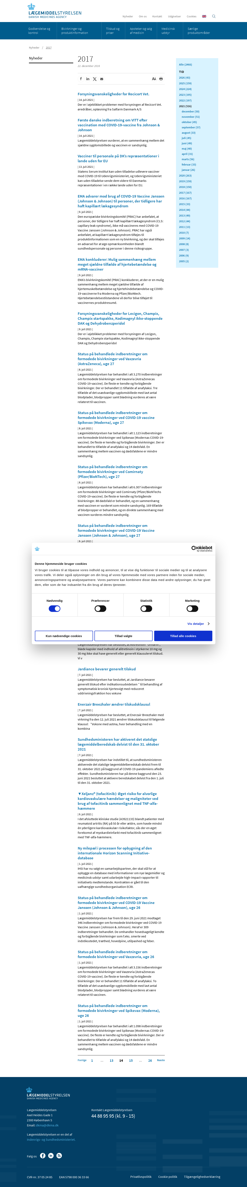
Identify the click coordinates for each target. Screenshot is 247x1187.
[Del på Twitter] (95, 79)
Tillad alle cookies (183, 636)
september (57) (191, 127)
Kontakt (157, 16)
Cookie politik (167, 1177)
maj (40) (187, 148)
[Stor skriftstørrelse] (154, 79)
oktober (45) (189, 122)
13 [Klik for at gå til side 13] (111, 1060)
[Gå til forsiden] (56, 10)
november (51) (191, 117)
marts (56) (188, 159)
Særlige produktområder (199, 31)
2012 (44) (184, 221)
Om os (143, 16)
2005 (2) (184, 261)
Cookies (191, 16)
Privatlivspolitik (141, 1177)
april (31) (187, 154)
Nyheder (128, 16)
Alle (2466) (185, 64)
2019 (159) (185, 181)
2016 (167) (185, 198)
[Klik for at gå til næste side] (161, 1060)
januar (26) (188, 170)
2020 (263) (185, 175)
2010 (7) (184, 232)
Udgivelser (174, 16)
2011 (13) (184, 227)
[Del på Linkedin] (88, 79)
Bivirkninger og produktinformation (74, 31)
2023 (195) (185, 95)
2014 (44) (184, 210)
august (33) (189, 132)
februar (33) (189, 164)
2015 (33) (184, 204)
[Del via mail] (102, 79)
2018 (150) (185, 187)
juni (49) (187, 143)
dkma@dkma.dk (47, 1125)
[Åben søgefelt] (214, 16)
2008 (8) (184, 244)
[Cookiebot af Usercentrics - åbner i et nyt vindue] (194, 549)
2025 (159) (185, 83)
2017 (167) (185, 192)
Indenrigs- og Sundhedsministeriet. (51, 1139)
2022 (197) (185, 100)
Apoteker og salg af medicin (141, 31)
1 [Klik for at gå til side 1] (92, 1060)
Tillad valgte (123, 636)
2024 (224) (185, 89)
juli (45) (186, 138)
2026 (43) (184, 77)
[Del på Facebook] (81, 79)
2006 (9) (184, 255)
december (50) (190, 111)
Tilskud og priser (113, 31)
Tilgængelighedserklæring (202, 1177)
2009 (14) (184, 238)
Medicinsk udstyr (168, 31)
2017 (49, 47)
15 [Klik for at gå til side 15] (131, 1060)
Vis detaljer (195, 623)
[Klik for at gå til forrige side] (82, 1060)
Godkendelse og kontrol (39, 31)
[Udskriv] (161, 79)
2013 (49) (184, 215)
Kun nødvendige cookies (64, 636)
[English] (204, 16)
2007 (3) (184, 250)
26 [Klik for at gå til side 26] (150, 1060)
